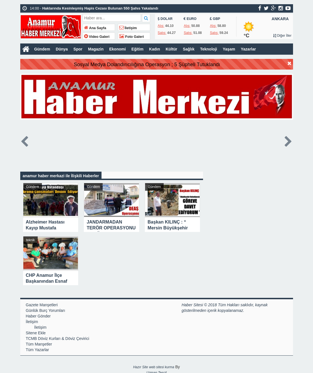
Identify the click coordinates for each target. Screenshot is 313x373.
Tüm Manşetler (39, 344)
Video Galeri (97, 37)
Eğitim (137, 49)
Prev (24, 140)
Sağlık (188, 49)
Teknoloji (208, 49)
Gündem (42, 49)
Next (288, 140)
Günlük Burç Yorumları (45, 310)
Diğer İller (282, 36)
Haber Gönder (38, 316)
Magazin (95, 49)
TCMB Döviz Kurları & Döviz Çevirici (57, 338)
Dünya (62, 49)
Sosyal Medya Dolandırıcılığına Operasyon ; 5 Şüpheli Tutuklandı (159, 64)
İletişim (128, 28)
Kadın (154, 49)
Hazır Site (140, 367)
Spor (77, 49)
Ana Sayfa (95, 28)
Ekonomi (117, 49)
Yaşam (229, 49)
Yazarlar (248, 49)
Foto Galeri (131, 37)
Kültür (171, 49)
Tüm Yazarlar (37, 349)
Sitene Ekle (36, 333)
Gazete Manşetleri (42, 305)
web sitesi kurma (161, 367)
